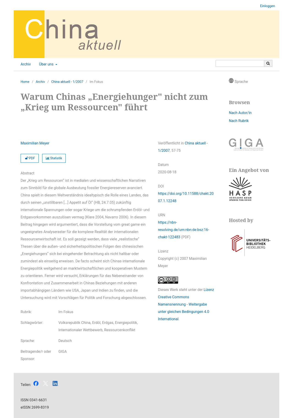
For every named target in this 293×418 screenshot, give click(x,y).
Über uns (45, 64)
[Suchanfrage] (240, 63)
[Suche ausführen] (268, 63)
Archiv (25, 64)
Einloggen (266, 6)
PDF (29, 158)
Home (25, 82)
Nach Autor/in (240, 113)
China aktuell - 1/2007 (67, 82)
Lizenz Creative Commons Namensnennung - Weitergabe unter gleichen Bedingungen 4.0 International (186, 304)
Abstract (27, 173)
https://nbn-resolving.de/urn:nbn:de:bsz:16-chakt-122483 (183, 229)
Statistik (54, 158)
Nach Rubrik (239, 121)
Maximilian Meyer (35, 143)
